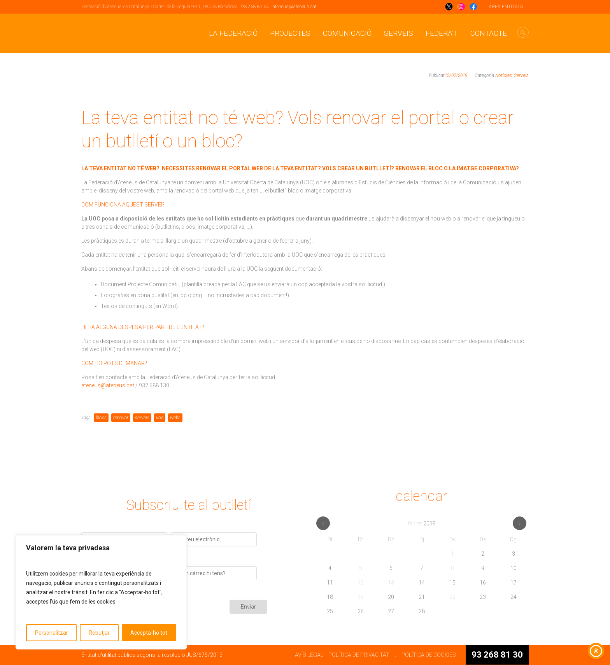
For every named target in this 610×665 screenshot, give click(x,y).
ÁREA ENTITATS (506, 6)
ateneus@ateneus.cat (295, 6)
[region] (101, 592)
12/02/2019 (456, 75)
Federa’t (442, 33)
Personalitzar (51, 633)
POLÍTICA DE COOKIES (428, 655)
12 (361, 582)
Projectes (290, 33)
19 (361, 597)
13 (391, 582)
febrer (422, 523)
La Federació (233, 33)
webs (175, 417)
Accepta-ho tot (148, 633)
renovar (120, 417)
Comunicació (347, 33)
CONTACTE (488, 33)
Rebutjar (99, 633)
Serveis (398, 33)
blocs (101, 417)
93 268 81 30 (255, 6)
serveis (142, 417)
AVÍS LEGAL (309, 655)
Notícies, (504, 75)
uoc (159, 417)
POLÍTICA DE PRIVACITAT (358, 655)
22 (452, 597)
